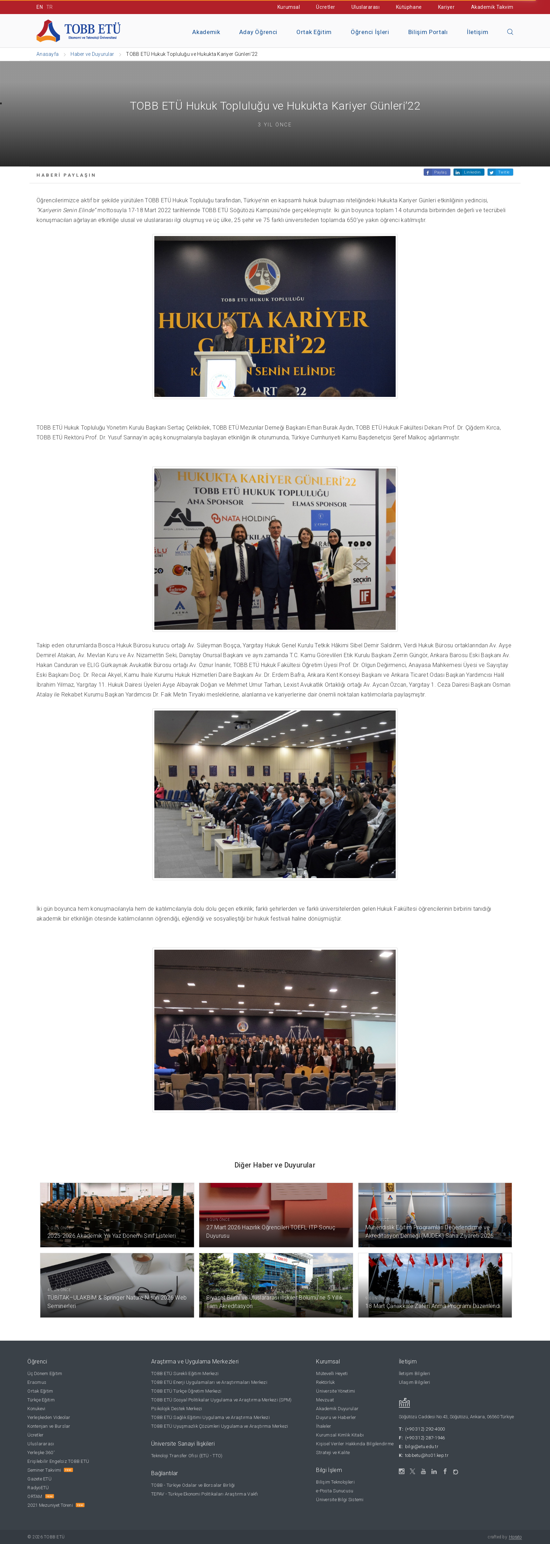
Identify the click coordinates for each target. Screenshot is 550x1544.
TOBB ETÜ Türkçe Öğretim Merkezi (186, 1391)
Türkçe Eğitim (40, 1399)
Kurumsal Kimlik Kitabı (340, 1435)
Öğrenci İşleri (370, 31)
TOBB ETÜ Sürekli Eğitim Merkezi (185, 1373)
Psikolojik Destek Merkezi (176, 1408)
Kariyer (446, 7)
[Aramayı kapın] (510, 32)
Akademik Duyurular (337, 1408)
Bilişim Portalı (428, 31)
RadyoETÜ (38, 1487)
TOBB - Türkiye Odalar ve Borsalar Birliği (193, 1485)
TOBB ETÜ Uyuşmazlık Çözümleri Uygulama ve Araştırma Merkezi (219, 1426)
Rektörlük (325, 1382)
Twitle (504, 172)
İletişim (477, 31)
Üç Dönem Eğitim (44, 1373)
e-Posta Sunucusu (334, 1490)
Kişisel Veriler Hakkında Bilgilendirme (355, 1443)
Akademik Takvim (492, 7)
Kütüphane (409, 7)
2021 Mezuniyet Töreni (50, 1505)
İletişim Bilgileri (414, 1373)
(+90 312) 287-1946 (425, 1437)
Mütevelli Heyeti (332, 1373)
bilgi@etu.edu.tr (421, 1446)
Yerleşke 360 (40, 1452)
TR (49, 7)
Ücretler (325, 7)
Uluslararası (365, 7)
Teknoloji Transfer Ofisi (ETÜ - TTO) (186, 1455)
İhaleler (323, 1426)
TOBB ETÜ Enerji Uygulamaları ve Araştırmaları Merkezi (209, 1382)
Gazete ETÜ (39, 1478)
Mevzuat (325, 1399)
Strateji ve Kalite (333, 1452)
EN (39, 7)
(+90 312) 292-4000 (425, 1429)
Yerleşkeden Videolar (48, 1417)
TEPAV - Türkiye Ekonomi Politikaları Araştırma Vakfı (204, 1494)
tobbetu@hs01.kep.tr (427, 1455)
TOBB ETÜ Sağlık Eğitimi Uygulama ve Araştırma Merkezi (210, 1417)
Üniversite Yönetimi (335, 1391)
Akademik (206, 31)
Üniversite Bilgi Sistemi (339, 1499)
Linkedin (472, 172)
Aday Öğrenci (258, 31)
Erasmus (36, 1382)
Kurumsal (288, 7)
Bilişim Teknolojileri (335, 1482)
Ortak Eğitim (314, 31)
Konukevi (36, 1408)
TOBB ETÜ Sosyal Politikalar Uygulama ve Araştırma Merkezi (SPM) (221, 1399)
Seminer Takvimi (44, 1470)
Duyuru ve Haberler (336, 1417)
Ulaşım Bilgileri (414, 1382)
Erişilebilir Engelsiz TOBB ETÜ (58, 1461)
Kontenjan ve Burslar (48, 1426)
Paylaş (440, 172)
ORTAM (34, 1496)
